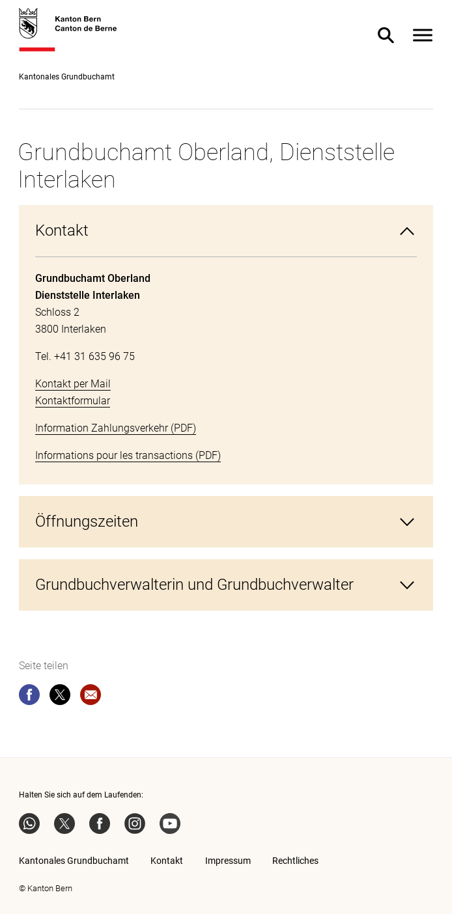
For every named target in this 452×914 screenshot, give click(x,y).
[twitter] (59, 697)
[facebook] (29, 697)
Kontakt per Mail (73, 384)
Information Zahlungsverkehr (101, 428)
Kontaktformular (72, 401)
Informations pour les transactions (114, 455)
